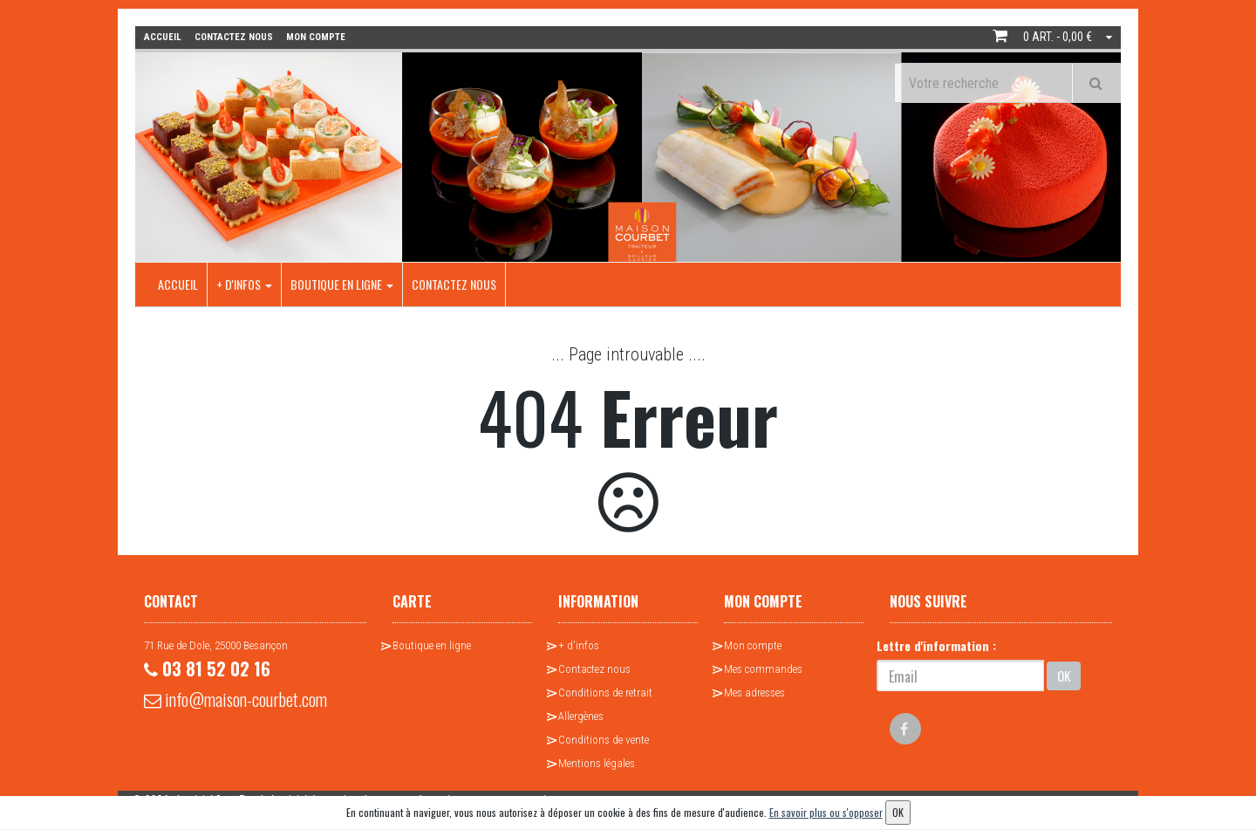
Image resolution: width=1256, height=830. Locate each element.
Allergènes (581, 716)
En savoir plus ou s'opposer (826, 812)
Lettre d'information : (936, 645)
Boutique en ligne (341, 284)
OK (1063, 675)
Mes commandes (763, 669)
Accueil (178, 284)
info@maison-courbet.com (235, 699)
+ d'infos (244, 284)
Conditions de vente (603, 739)
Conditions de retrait (605, 692)
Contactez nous (454, 284)
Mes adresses (754, 692)
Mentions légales (596, 763)
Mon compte (753, 645)
